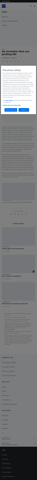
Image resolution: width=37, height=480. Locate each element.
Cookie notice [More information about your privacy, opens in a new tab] (6, 105)
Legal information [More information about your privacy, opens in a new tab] (16, 105)
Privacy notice (9, 100)
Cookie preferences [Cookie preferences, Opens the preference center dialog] (10, 110)
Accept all (24, 110)
